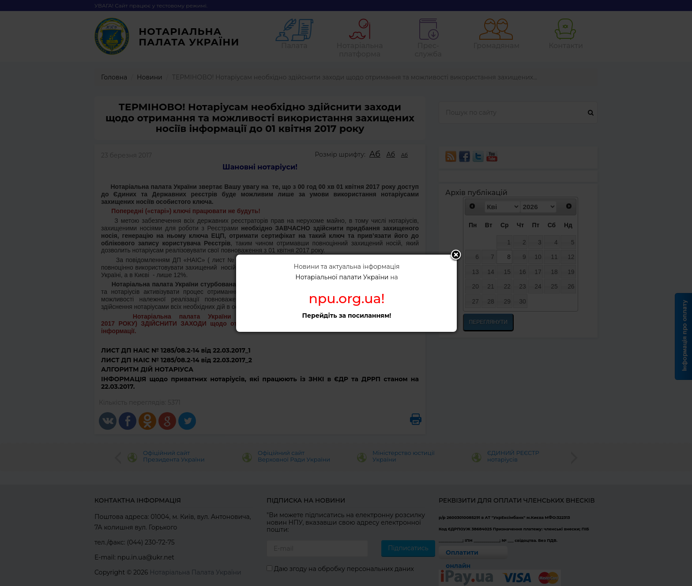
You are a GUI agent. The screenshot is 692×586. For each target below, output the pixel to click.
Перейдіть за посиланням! (346, 315)
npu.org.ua (344, 298)
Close (456, 255)
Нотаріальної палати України (341, 277)
